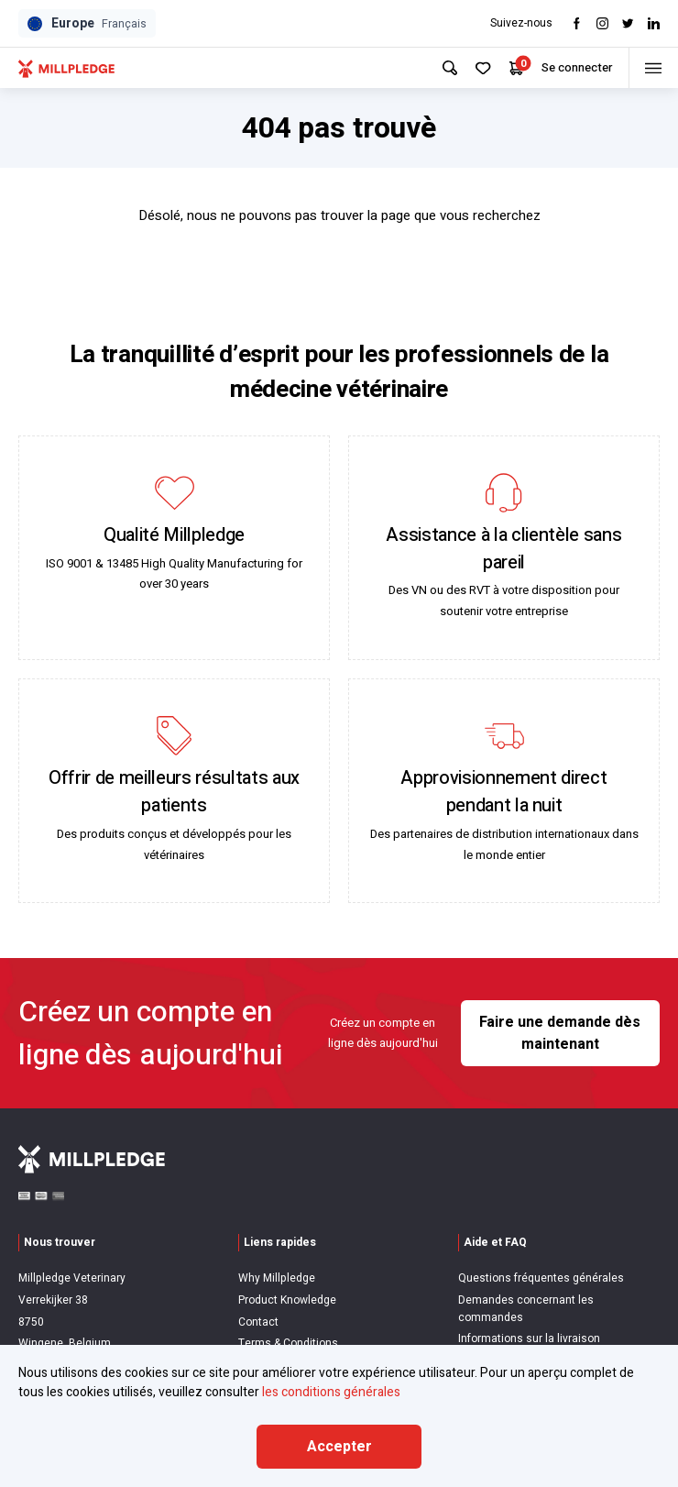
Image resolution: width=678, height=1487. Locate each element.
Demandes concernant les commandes (526, 1309)
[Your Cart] (510, 68)
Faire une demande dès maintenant (559, 1033)
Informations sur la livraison (529, 1338)
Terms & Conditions (288, 1343)
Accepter (339, 1447)
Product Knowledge (287, 1300)
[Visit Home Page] (66, 68)
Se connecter (570, 67)
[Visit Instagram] (602, 23)
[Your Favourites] (477, 68)
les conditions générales (331, 1392)
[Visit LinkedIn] (654, 23)
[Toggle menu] (651, 68)
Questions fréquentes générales (541, 1278)
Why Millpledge (276, 1278)
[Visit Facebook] (577, 23)
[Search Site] (443, 68)
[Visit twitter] (628, 23)
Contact (258, 1322)
